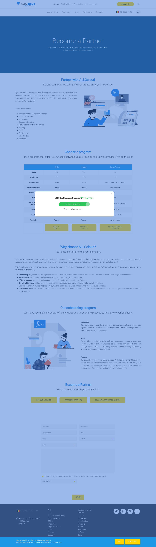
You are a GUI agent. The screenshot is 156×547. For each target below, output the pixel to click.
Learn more (132, 541)
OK (119, 541)
